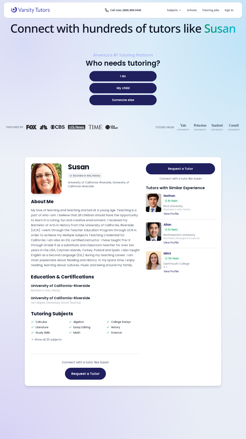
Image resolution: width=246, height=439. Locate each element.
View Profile (171, 214)
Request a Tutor (85, 373)
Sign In (229, 10)
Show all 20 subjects (46, 339)
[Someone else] (123, 100)
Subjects (174, 10)
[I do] (123, 76)
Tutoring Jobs (210, 10)
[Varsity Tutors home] (30, 10)
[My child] (123, 88)
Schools (192, 10)
